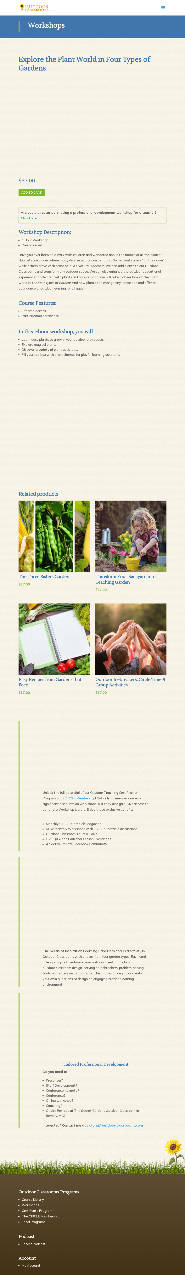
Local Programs (33, 1222)
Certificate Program (37, 1211)
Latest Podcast (34, 1244)
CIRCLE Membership (79, 798)
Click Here (29, 218)
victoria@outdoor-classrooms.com (115, 1125)
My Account (31, 1265)
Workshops (30, 1205)
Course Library (33, 1199)
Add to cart (31, 192)
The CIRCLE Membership (40, 1216)
